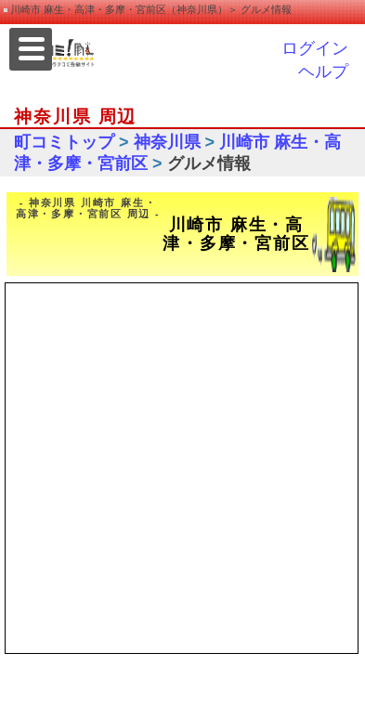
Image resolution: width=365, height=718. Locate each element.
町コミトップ (64, 142)
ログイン (314, 48)
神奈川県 (167, 142)
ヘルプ (323, 71)
